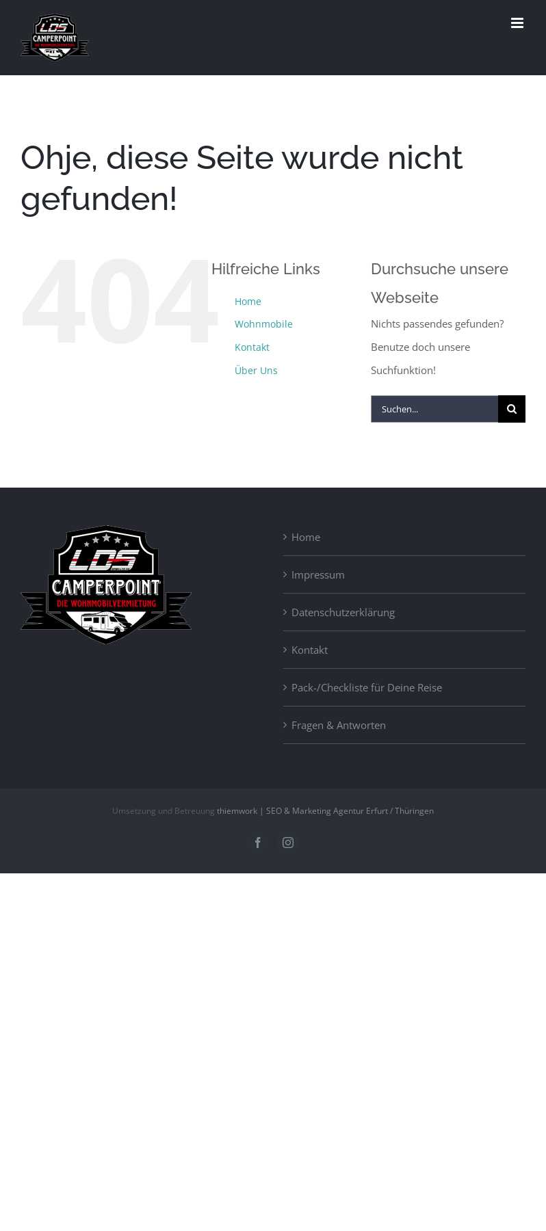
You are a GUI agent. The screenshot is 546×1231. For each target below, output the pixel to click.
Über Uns (256, 370)
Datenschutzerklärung (343, 612)
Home (248, 301)
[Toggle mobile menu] (518, 23)
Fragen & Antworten (338, 725)
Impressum (318, 574)
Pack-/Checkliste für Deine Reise (366, 687)
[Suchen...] (434, 409)
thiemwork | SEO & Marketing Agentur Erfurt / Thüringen (325, 811)
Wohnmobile (264, 323)
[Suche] (511, 409)
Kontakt (252, 347)
